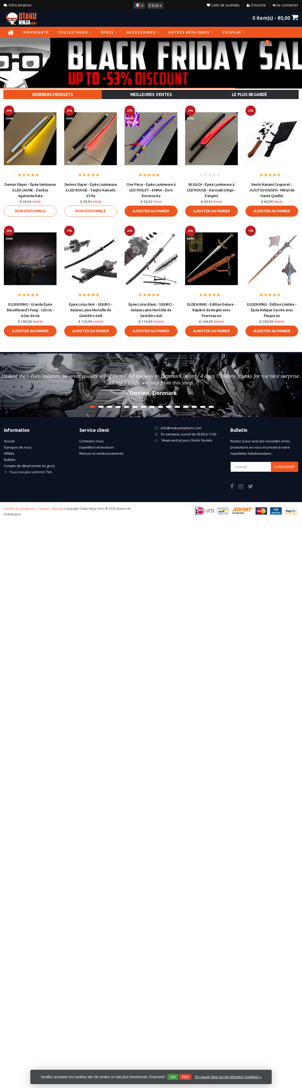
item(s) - (275, 17)
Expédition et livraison (96, 447)
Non (185, 1077)
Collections (75, 32)
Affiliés (9, 453)
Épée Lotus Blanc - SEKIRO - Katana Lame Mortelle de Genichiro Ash (151, 310)
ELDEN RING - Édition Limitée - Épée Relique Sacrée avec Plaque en (271, 310)
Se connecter (287, 5)
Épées (109, 32)
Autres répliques (190, 32)
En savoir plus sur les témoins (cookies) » (228, 1077)
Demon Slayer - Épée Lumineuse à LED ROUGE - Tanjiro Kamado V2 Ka (90, 190)
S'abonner (284, 466)
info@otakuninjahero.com (181, 428)
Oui (173, 1077)
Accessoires (143, 32)
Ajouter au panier (151, 211)
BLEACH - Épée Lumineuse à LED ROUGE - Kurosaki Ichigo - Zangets (211, 190)
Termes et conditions (19, 508)
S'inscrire (258, 5)
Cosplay (233, 32)
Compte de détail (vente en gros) (29, 465)
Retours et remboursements (101, 453)
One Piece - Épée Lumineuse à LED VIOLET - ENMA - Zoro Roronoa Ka (150, 190)
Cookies (43, 508)
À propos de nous (18, 447)
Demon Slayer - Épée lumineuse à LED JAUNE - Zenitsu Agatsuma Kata (30, 190)
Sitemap (57, 508)
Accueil (9, 441)
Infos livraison (18, 5)
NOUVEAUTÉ (36, 32)
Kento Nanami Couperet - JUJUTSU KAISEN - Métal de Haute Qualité (272, 190)
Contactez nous (91, 441)
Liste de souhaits (223, 5)
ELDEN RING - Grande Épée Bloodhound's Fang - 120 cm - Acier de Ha (30, 310)
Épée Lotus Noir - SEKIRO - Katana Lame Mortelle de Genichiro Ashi (90, 310)
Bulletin (9, 459)
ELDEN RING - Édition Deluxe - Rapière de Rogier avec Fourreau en (211, 310)
